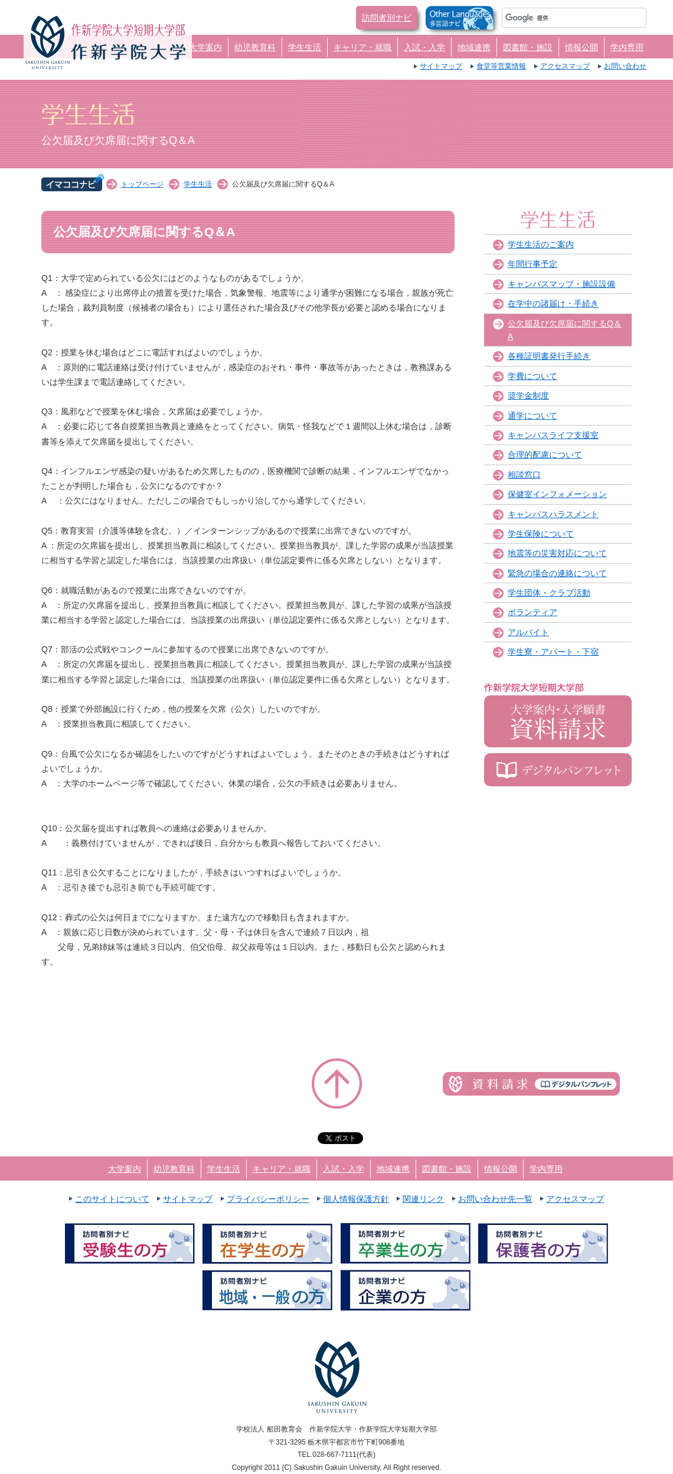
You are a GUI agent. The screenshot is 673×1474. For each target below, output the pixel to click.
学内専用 (626, 47)
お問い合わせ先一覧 (495, 1199)
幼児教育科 (255, 47)
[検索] (560, 17)
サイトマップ (441, 66)
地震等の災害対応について (557, 553)
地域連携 (474, 47)
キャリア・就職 (362, 47)
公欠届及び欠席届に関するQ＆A (565, 330)
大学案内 (205, 47)
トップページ (142, 184)
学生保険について (541, 533)
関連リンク (423, 1199)
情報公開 (581, 47)
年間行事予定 (532, 264)
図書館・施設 (528, 47)
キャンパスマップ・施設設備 (561, 284)
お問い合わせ (625, 66)
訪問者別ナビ (386, 17)
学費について (532, 376)
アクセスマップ (565, 66)
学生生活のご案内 (541, 244)
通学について (532, 415)
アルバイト (528, 632)
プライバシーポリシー (268, 1199)
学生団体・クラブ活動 (549, 592)
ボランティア (532, 612)
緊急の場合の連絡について (557, 573)
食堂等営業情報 (501, 66)
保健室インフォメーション (557, 494)
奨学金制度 (528, 395)
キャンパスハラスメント (553, 514)
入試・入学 (424, 47)
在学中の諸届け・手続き (553, 303)
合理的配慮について (545, 454)
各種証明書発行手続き (549, 356)
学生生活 (304, 47)
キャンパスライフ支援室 (553, 435)
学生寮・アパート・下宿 (553, 651)
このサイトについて (112, 1199)
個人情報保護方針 (356, 1199)
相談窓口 (524, 474)
